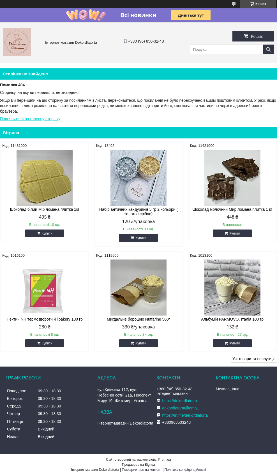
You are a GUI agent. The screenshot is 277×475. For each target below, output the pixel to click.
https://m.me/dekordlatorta (185, 415)
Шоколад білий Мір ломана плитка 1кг (44, 209)
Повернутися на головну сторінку (30, 119)
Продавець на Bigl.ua (138, 465)
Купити (47, 233)
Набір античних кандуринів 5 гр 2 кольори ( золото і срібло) (138, 211)
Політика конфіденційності (185, 470)
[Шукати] (268, 49)
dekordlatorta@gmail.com (182, 408)
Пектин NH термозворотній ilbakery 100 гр (45, 319)
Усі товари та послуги (251, 358)
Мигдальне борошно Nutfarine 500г (138, 319)
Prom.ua (164, 460)
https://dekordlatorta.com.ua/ (182, 400)
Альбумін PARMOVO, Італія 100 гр (232, 319)
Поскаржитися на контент (141, 470)
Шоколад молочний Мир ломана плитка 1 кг (232, 209)
